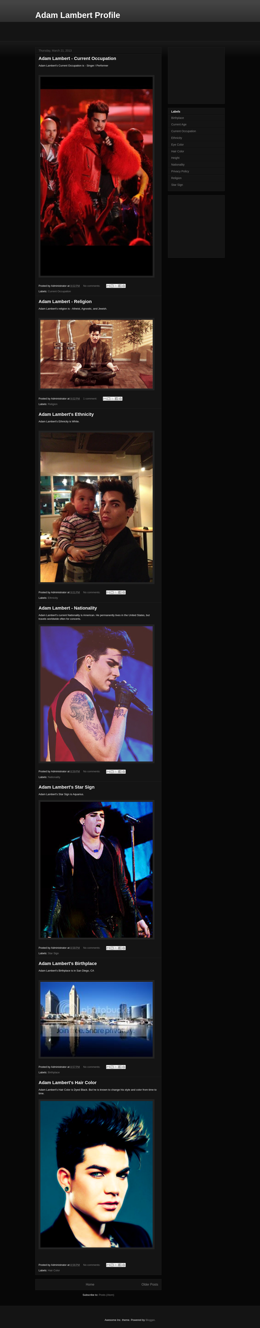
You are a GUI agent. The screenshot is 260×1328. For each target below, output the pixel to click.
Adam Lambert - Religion (65, 301)
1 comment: (90, 398)
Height (175, 157)
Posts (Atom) (106, 1294)
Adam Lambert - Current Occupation (77, 58)
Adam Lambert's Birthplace (68, 963)
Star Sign (53, 953)
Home (90, 1284)
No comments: (92, 285)
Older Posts (150, 1284)
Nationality (54, 777)
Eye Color (177, 144)
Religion (53, 404)
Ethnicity (53, 597)
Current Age (179, 124)
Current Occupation (59, 291)
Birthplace (54, 1072)
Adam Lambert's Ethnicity (66, 414)
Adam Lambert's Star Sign (66, 787)
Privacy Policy (180, 171)
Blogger (150, 1319)
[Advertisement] (109, 31)
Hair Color (54, 1270)
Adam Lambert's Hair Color (68, 1082)
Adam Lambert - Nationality (68, 608)
